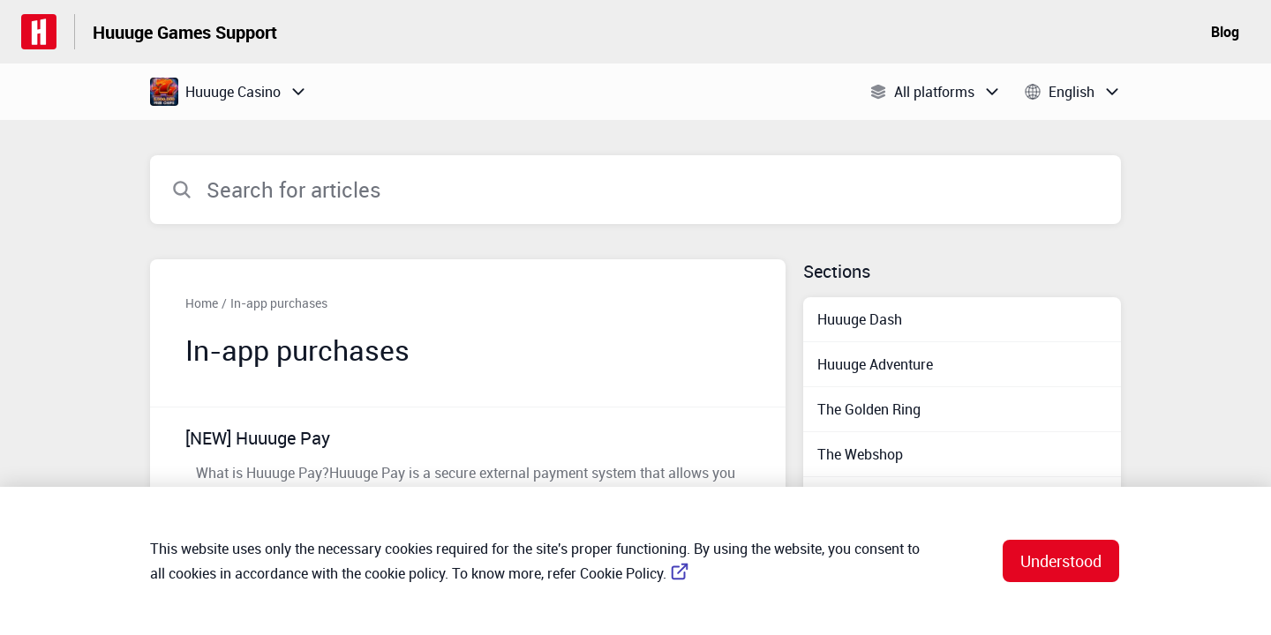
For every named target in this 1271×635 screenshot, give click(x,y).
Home (201, 303)
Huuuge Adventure (875, 364)
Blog (1225, 31)
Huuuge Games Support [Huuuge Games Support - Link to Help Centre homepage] (185, 32)
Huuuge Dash (859, 319)
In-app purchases (278, 303)
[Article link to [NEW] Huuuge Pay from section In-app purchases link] (467, 464)
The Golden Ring (869, 409)
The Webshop (860, 454)
